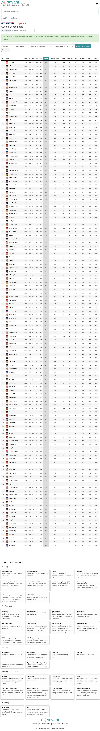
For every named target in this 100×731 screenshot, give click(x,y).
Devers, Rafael (12, 167)
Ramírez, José (12, 300)
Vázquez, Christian (13, 480)
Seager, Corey (12, 376)
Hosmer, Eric (12, 491)
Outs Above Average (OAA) (9, 688)
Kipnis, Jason (12, 458)
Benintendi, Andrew (13, 340)
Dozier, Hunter (12, 336)
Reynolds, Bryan (13, 199)
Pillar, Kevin (11, 505)
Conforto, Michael (13, 156)
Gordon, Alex (12, 372)
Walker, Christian (13, 177)
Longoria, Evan (12, 235)
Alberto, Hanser (13, 509)
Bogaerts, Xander (13, 224)
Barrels (54, 571)
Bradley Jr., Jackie (13, 440)
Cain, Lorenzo (12, 350)
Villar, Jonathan (12, 462)
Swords (29, 637)
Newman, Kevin (12, 498)
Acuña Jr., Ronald (13, 102)
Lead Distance (56, 676)
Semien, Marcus (13, 181)
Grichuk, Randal (13, 494)
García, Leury (12, 541)
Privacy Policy (46, 724)
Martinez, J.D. (12, 91)
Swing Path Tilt (56, 623)
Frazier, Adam (12, 437)
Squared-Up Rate (82, 623)
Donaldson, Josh (13, 116)
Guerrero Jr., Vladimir (14, 358)
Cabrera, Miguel (13, 368)
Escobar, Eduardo (13, 394)
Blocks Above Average (83, 688)
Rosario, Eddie (12, 390)
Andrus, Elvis (12, 476)
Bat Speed (5, 611)
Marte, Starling (12, 188)
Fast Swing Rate (31, 611)
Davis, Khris (12, 448)
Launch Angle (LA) (32, 571)
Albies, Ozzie (12, 264)
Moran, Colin (12, 469)
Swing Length (56, 611)
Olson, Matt (11, 109)
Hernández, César (13, 502)
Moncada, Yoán (13, 213)
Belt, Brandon (12, 260)
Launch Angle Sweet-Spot (9, 582)
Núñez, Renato (12, 347)
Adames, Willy (12, 422)
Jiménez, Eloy (12, 257)
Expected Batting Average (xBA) (61, 582)
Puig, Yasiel (12, 379)
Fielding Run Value (32, 688)
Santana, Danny (12, 271)
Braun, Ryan (12, 329)
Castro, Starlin (12, 473)
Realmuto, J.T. (12, 307)
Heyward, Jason (13, 404)
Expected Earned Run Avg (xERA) (37, 663)
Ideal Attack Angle (7, 623)
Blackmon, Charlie (13, 170)
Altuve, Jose (12, 278)
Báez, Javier (12, 361)
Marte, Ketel (12, 145)
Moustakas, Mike (13, 242)
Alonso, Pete (12, 127)
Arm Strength (30, 676)
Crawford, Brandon (13, 487)
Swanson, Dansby (13, 239)
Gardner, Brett (12, 516)
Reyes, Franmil (12, 203)
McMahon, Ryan (13, 401)
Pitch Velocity (6, 652)
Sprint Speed (5, 707)
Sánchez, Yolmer (13, 538)
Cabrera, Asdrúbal (13, 451)
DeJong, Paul (12, 365)
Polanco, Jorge (12, 311)
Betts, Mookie (12, 80)
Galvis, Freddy (12, 530)
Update (78, 46)
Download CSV (86, 46)
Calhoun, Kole (12, 325)
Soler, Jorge (12, 95)
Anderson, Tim (12, 415)
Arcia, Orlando (12, 534)
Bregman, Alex (12, 152)
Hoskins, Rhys (12, 343)
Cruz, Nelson (12, 73)
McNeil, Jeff (12, 246)
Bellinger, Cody (12, 66)
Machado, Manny (13, 282)
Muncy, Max (12, 123)
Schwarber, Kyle (13, 149)
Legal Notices (56, 724)
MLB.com (65, 724)
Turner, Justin (12, 134)
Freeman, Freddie (13, 98)
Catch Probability (57, 688)
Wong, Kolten (12, 520)
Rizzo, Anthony (12, 105)
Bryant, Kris (11, 249)
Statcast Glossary (12, 562)
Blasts (3, 637)
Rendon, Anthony (13, 77)
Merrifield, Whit (12, 397)
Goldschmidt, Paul (13, 206)
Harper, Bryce (12, 113)
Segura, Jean (12, 484)
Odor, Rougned (12, 408)
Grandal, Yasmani (13, 174)
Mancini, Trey (12, 192)
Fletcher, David (12, 433)
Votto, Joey (11, 253)
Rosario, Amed (12, 444)
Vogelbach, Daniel (13, 267)
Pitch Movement (31, 652)
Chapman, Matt (12, 210)
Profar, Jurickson (13, 383)
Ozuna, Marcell (12, 138)
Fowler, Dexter (12, 318)
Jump (78, 676)
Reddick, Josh (12, 455)
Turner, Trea (12, 322)
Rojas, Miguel (12, 512)
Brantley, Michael (13, 221)
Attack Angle (80, 611)
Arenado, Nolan (13, 293)
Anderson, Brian (13, 332)
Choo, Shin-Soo (12, 195)
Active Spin (55, 652)
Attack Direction (31, 623)
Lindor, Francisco (13, 354)
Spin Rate (79, 652)
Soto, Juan (11, 84)
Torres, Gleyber (12, 314)
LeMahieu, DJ (12, 131)
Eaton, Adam (12, 386)
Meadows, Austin (13, 141)
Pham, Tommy (12, 231)
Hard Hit (79, 571)
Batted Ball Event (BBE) (33, 582)
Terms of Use (36, 724)
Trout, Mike (11, 62)
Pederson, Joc (12, 275)
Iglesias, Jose (12, 527)
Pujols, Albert (12, 426)
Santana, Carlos (13, 163)
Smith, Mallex (12, 545)
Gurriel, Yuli (12, 412)
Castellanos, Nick (13, 185)
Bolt (28, 707)
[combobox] (50, 11)
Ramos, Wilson (12, 466)
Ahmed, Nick (12, 419)
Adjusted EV (30, 594)
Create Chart (5, 50)
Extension (4, 663)
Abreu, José (12, 217)
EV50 (3, 594)
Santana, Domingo (13, 296)
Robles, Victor (12, 523)
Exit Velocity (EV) (7, 571)
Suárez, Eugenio (13, 228)
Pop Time (4, 676)
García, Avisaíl (12, 289)
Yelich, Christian (13, 69)
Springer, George (13, 87)
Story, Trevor (12, 303)
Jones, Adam (12, 430)
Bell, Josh (11, 120)
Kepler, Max (12, 285)
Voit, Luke (11, 159)
